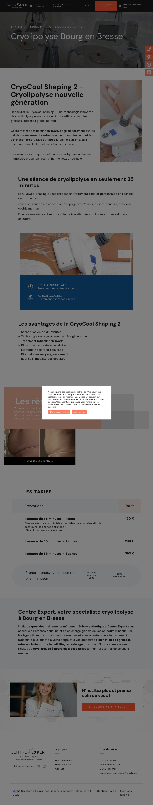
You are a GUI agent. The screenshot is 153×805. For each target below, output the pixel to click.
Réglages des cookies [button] (59, 412)
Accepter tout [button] (79, 412)
